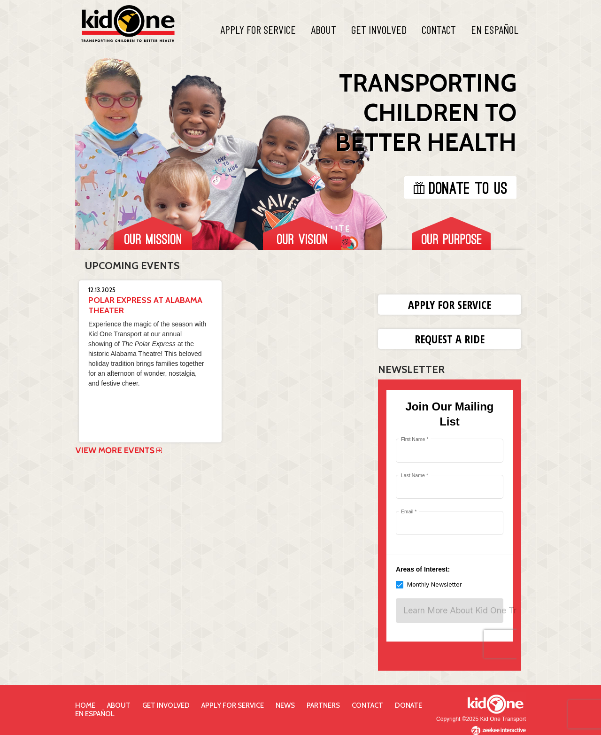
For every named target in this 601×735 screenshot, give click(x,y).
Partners (323, 705)
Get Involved (379, 29)
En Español (494, 29)
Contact (439, 29)
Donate (408, 705)
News (285, 705)
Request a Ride (450, 339)
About (323, 29)
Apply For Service (258, 29)
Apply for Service (449, 304)
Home (85, 705)
